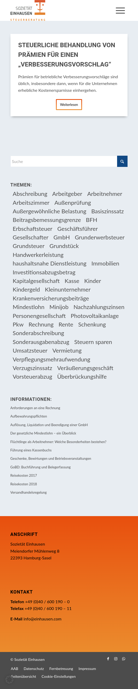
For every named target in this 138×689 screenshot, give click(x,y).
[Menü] (120, 10)
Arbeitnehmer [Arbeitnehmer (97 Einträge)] (104, 193)
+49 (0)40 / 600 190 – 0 (47, 601)
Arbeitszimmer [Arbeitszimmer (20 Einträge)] (31, 202)
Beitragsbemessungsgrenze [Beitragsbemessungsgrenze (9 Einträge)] (47, 219)
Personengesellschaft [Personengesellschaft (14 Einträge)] (39, 315)
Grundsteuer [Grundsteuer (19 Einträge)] (29, 245)
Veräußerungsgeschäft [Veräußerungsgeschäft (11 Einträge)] (85, 367)
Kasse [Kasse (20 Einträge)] (72, 280)
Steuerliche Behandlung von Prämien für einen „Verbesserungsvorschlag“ (66, 55)
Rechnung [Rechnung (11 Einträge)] (41, 324)
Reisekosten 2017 (23, 475)
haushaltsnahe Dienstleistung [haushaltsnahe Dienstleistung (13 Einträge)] (50, 263)
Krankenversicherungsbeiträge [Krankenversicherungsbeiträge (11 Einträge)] (51, 298)
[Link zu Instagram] (116, 659)
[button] (9, 679)
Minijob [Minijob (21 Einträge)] (58, 306)
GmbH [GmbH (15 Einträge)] (61, 237)
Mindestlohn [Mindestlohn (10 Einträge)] (28, 306)
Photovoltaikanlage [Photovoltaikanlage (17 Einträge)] (95, 315)
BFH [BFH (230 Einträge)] (91, 219)
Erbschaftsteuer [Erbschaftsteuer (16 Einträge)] (33, 228)
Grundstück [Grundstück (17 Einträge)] (64, 245)
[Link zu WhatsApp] (124, 659)
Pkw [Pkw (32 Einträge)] (18, 324)
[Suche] (69, 161)
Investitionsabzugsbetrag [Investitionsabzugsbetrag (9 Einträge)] (44, 272)
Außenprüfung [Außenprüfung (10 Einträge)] (72, 202)
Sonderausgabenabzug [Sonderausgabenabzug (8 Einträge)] (41, 341)
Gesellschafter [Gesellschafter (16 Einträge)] (31, 237)
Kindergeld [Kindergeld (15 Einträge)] (26, 289)
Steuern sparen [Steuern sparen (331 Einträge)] (93, 341)
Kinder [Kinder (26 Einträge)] (92, 280)
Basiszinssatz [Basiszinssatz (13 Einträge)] (107, 211)
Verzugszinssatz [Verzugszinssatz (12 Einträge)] (32, 367)
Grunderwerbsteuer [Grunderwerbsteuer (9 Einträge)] (99, 237)
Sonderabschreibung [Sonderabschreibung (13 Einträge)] (38, 332)
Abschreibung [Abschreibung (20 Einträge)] (30, 193)
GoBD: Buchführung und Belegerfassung (40, 467)
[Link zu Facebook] (108, 659)
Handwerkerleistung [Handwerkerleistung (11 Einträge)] (38, 254)
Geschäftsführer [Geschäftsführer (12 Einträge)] (77, 228)
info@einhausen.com (42, 618)
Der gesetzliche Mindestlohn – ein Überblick (43, 433)
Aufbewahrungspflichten (28, 416)
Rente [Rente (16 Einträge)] (66, 324)
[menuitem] (120, 10)
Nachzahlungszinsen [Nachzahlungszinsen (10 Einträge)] (98, 306)
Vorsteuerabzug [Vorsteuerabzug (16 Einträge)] (32, 376)
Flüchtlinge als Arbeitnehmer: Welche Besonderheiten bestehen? (58, 442)
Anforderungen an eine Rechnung (35, 408)
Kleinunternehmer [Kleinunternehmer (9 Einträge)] (68, 289)
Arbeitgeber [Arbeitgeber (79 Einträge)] (67, 193)
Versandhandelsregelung (28, 492)
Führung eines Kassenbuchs (31, 450)
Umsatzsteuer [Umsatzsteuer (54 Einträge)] (30, 350)
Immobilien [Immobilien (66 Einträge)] (105, 263)
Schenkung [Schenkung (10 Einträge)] (92, 324)
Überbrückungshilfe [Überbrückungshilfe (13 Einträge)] (82, 376)
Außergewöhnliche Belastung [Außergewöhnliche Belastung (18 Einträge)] (50, 211)
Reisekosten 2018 (23, 484)
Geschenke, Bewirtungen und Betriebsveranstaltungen (50, 458)
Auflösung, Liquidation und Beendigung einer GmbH (49, 425)
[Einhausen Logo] (57, 10)
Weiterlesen (69, 104)
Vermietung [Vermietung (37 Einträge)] (67, 350)
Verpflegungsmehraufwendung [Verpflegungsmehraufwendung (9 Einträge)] (51, 359)
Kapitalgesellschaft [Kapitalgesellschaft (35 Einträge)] (36, 280)
